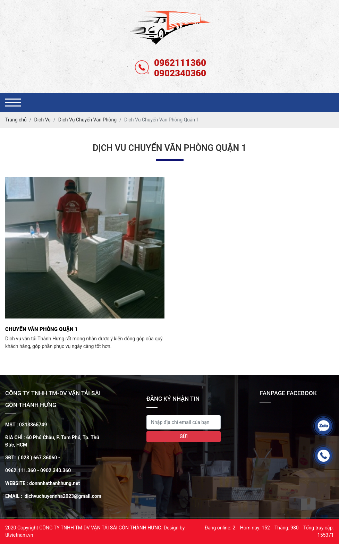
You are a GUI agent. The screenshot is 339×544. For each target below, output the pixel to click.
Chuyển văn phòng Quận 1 (41, 329)
